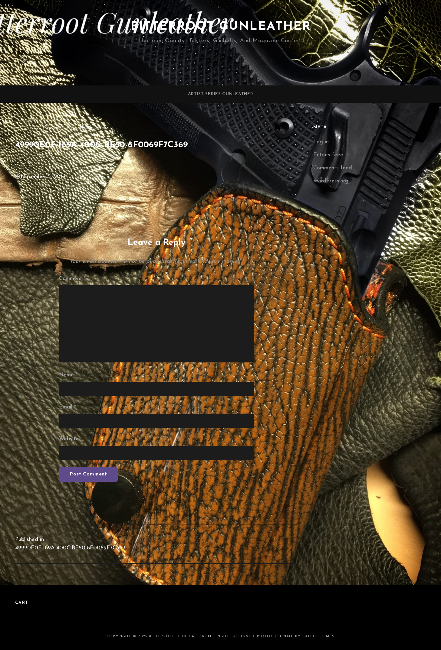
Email (67, 407)
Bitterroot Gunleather (220, 27)
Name (68, 375)
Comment (72, 279)
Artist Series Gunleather (220, 94)
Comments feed (332, 168)
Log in (321, 142)
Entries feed (328, 155)
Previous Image (58, 127)
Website (69, 439)
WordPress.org (330, 181)
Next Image (90, 127)
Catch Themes (318, 636)
